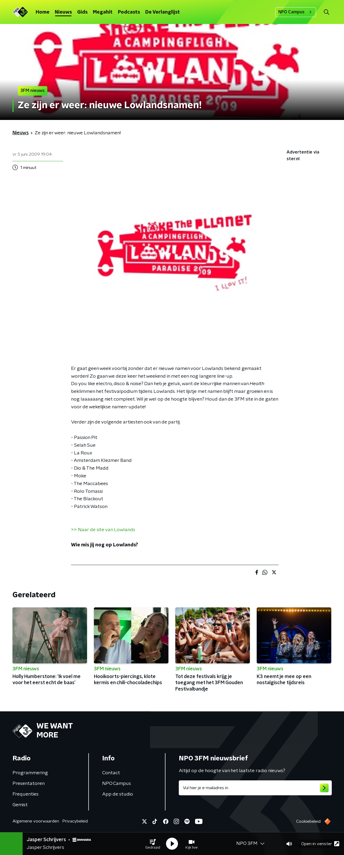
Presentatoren (29, 783)
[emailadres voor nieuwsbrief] (255, 787)
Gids (82, 12)
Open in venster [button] (320, 843)
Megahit (103, 12)
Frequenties (26, 794)
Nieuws (63, 12)
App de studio (117, 794)
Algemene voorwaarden (36, 821)
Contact (111, 773)
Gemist (20, 804)
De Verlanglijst (162, 12)
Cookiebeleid (308, 821)
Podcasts (129, 12)
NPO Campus (295, 12)
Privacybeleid (75, 821)
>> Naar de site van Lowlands (103, 529)
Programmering (30, 773)
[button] (152, 843)
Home (42, 12)
